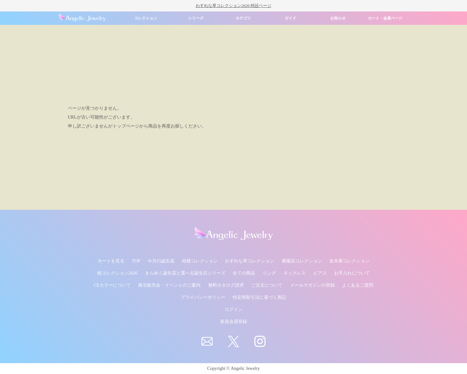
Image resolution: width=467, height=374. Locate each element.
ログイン (234, 309)
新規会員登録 (233, 321)
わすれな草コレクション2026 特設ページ (233, 5)
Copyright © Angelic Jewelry (233, 368)
